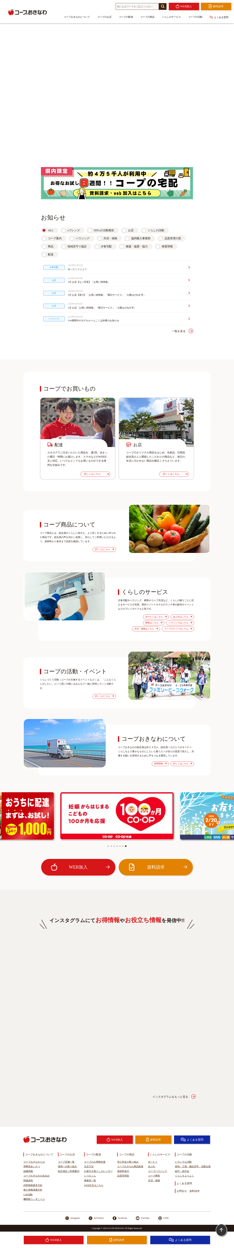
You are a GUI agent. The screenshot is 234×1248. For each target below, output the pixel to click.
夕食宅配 (106, 246)
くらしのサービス (171, 17)
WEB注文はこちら (93, 1185)
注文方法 (89, 1166)
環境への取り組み (67, 1166)
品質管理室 (123, 1176)
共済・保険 (110, 238)
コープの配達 (126, 17)
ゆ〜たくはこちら (156, 617)
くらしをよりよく (184, 1176)
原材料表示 (123, 1171)
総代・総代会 (182, 1171)
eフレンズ (73, 230)
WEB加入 (80, 867)
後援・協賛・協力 (137, 246)
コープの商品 (147, 17)
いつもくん (90, 1176)
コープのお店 (104, 17)
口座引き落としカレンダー (98, 1171)
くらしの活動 (156, 230)
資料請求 (157, 867)
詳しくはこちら (96, 474)
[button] (108, 846)
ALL (50, 230)
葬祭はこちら (153, 623)
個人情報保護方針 (32, 1190)
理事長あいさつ (31, 1166)
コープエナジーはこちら (178, 629)
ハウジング (82, 238)
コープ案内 (55, 238)
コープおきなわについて (77, 17)
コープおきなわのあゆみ (36, 1176)
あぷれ (151, 1166)
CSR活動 (28, 1194)
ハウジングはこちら (180, 623)
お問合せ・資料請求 (188, 1191)
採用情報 (160, 763)
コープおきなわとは (34, 1162)
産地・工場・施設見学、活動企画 (193, 1166)
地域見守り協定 (77, 246)
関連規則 (28, 1180)
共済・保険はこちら (146, 629)
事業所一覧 (90, 1180)
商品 (50, 246)
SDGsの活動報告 (104, 230)
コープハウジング (157, 1171)
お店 (131, 230)
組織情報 (28, 1171)
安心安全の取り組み (128, 1162)
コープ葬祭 (154, 1176)
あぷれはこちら (182, 617)
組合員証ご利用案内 (68, 1171)
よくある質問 (219, 17)
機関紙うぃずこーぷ (34, 1199)
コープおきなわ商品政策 (130, 1166)
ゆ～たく (153, 1162)
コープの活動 (195, 17)
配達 (50, 254)
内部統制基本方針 (32, 1185)
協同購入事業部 (140, 238)
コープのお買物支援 (94, 1162)
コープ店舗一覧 (66, 1162)
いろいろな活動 (183, 1162)
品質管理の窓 (173, 238)
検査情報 (167, 246)
